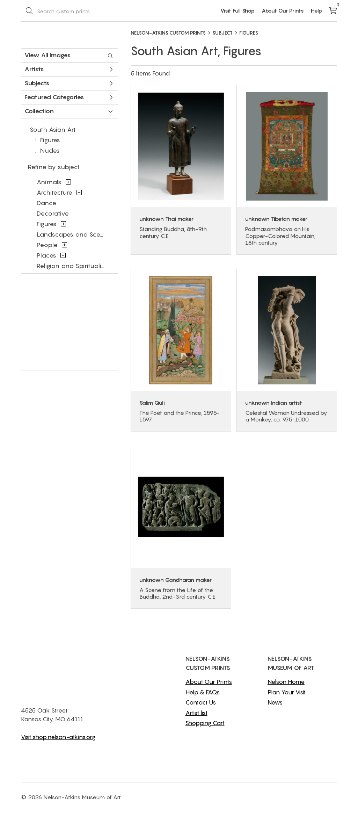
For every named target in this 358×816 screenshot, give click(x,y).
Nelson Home (286, 681)
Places (46, 255)
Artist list (196, 712)
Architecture (54, 192)
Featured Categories (68, 97)
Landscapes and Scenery (75, 234)
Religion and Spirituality (72, 265)
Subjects (68, 83)
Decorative (53, 213)
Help (316, 10)
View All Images (68, 55)
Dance (46, 203)
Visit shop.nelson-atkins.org (58, 737)
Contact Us (200, 702)
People (47, 244)
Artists (68, 69)
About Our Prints (283, 10)
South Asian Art (53, 129)
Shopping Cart (205, 723)
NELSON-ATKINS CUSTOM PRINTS (168, 33)
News (275, 702)
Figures (50, 140)
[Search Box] (60, 11)
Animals (49, 182)
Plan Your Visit (287, 692)
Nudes (50, 150)
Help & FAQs (202, 692)
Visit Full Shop (237, 10)
